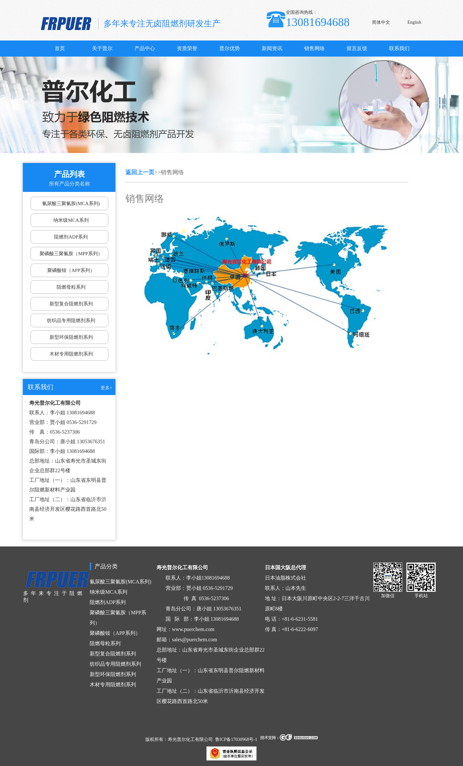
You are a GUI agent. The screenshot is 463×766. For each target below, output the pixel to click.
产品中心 (144, 48)
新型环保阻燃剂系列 (71, 337)
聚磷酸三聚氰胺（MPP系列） (71, 253)
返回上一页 (139, 172)
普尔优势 (229, 48)
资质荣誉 (187, 48)
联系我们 (399, 48)
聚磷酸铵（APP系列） (71, 270)
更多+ (106, 387)
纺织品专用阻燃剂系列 (71, 320)
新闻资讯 (272, 48)
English (414, 22)
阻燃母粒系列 (71, 287)
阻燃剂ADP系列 (71, 236)
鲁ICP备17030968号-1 (236, 739)
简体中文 (381, 22)
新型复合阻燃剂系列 (71, 303)
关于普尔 (102, 48)
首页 (60, 48)
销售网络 (314, 48)
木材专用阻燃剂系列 (71, 353)
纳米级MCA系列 (70, 220)
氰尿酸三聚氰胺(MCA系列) (71, 203)
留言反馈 (357, 48)
